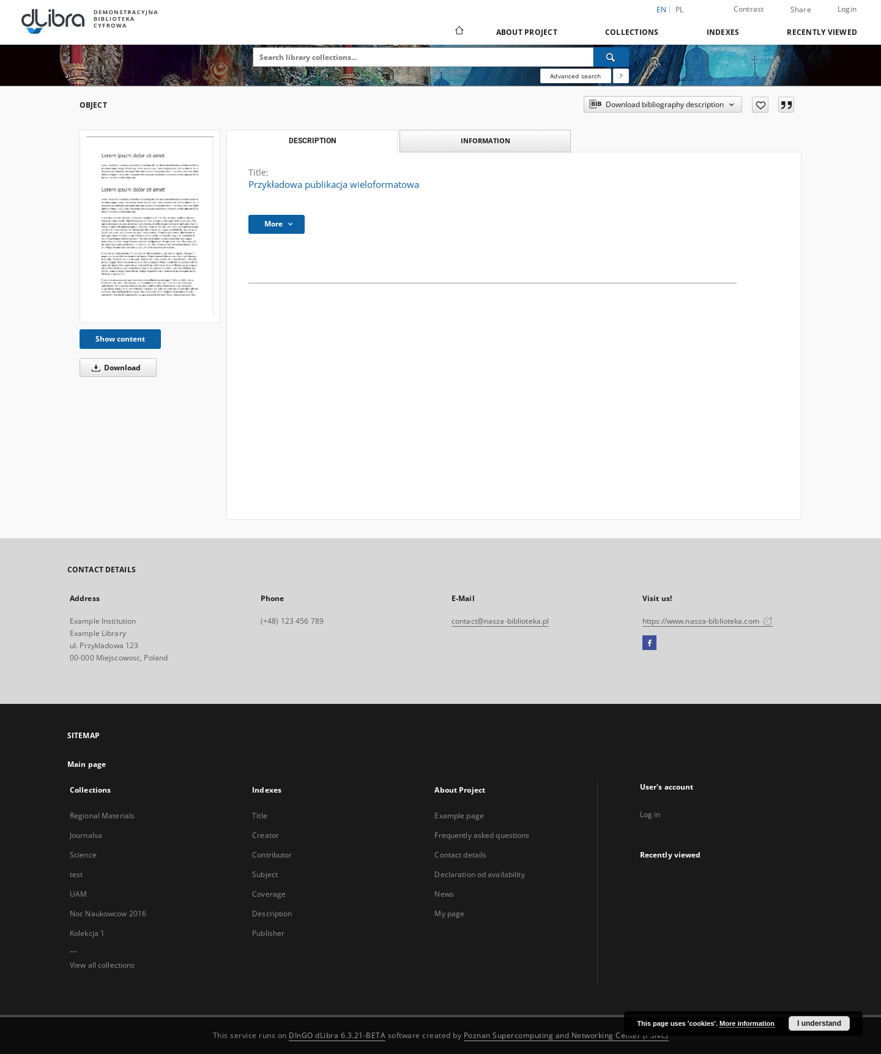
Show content (120, 339)
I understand (819, 1023)
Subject (265, 874)
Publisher (268, 933)
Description (272, 913)
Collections (632, 32)
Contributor (272, 855)
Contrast (749, 9)
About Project (526, 32)
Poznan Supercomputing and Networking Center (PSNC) (566, 1035)
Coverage (269, 894)
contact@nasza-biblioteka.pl (500, 621)
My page (449, 913)
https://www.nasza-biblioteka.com (707, 621)
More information (747, 1023)
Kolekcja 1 (87, 933)
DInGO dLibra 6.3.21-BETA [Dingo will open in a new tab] (337, 1035)
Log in (650, 814)
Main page (86, 764)
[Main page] (458, 31)
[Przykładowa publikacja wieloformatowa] (150, 226)
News (443, 894)
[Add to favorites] (760, 105)
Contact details (460, 855)
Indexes (723, 32)
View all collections (102, 965)
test (76, 874)
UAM (78, 894)
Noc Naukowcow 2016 (108, 913)
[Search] (611, 57)
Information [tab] (485, 140)
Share (800, 10)
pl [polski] (679, 9)
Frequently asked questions (481, 835)
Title (259, 815)
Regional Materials (102, 815)
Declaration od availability (479, 874)
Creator (265, 835)
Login (847, 9)
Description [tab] (312, 140)
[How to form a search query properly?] (621, 76)
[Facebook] (649, 643)
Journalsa (86, 835)
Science (83, 855)
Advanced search (575, 76)
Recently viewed (822, 32)
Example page (458, 815)
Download (114, 368)
